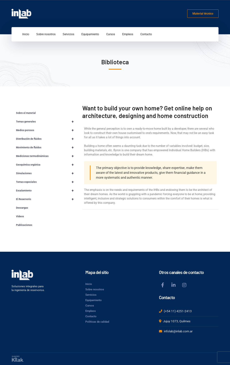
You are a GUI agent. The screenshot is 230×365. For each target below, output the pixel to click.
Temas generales (46, 121)
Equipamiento (93, 300)
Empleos (90, 311)
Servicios (90, 294)
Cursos (89, 305)
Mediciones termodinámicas (46, 156)
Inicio (88, 284)
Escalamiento (46, 190)
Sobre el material (26, 112)
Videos (20, 216)
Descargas (22, 207)
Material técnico (202, 13)
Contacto (90, 316)
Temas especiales (46, 182)
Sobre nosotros (94, 289)
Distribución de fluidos (46, 138)
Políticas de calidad (97, 321)
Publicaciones (24, 225)
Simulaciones (46, 173)
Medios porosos (46, 130)
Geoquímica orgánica (46, 164)
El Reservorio (46, 199)
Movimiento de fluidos (46, 147)
